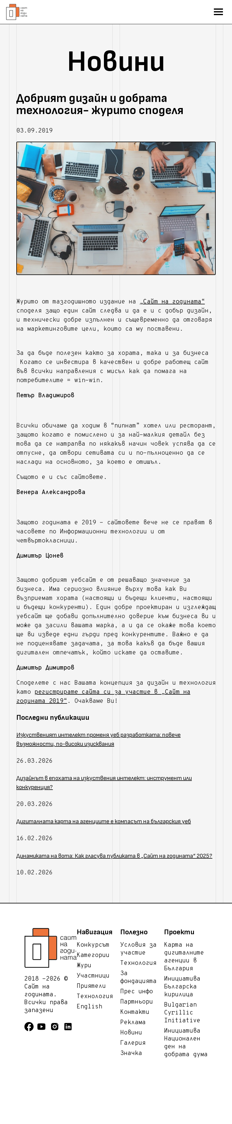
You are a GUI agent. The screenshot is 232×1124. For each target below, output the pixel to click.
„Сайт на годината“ (172, 302)
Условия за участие (138, 949)
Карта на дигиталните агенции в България (184, 957)
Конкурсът (93, 945)
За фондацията (138, 977)
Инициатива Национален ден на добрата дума (186, 1043)
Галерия (133, 1043)
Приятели (91, 986)
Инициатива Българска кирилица (182, 987)
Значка (131, 1053)
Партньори (136, 1002)
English (89, 1007)
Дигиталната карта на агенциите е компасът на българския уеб (103, 821)
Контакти (134, 1012)
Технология (95, 997)
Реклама (133, 1023)
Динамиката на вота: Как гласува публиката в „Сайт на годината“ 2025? (114, 856)
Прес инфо (136, 992)
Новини (131, 1033)
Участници (93, 976)
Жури (84, 966)
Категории (93, 955)
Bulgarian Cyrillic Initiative (182, 1013)
